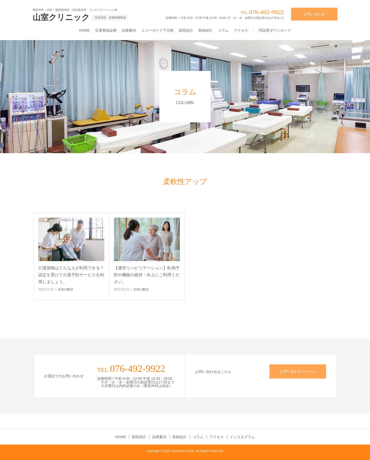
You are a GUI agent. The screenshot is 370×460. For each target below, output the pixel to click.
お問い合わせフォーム (298, 371)
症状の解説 (65, 289)
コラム (223, 30)
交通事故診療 (106, 30)
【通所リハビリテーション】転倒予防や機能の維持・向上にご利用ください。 (147, 275)
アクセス (241, 30)
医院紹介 (186, 30)
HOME (84, 30)
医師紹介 (205, 30)
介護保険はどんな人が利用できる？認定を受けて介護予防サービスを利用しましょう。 (71, 275)
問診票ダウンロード (275, 30)
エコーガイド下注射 (157, 30)
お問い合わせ (314, 14)
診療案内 (129, 30)
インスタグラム (242, 437)
